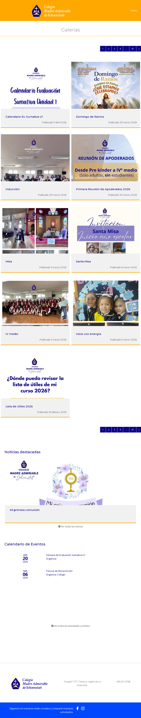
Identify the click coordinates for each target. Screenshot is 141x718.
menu (134, 10)
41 (132, 48)
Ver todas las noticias (70, 526)
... (126, 48)
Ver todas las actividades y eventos (70, 625)
